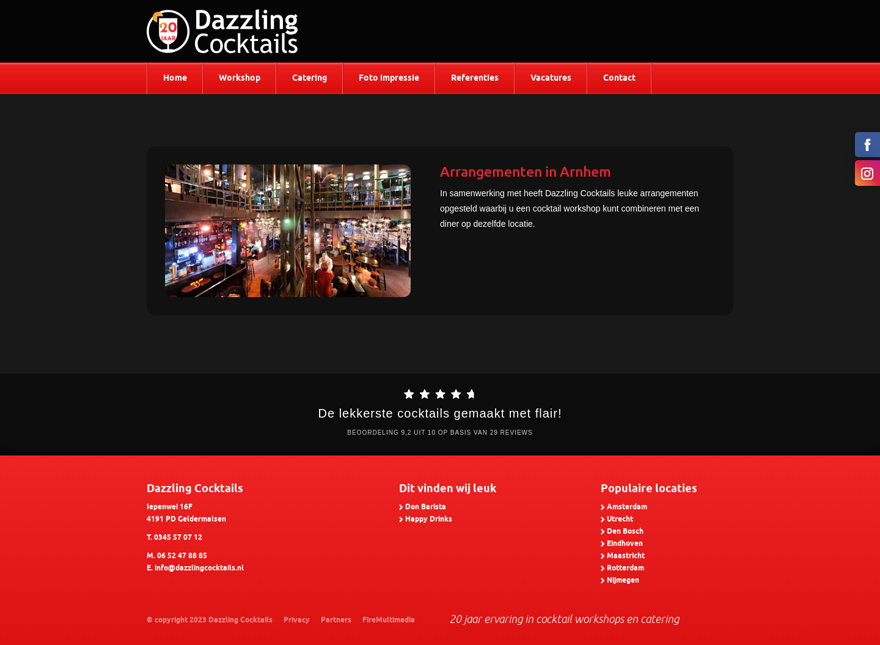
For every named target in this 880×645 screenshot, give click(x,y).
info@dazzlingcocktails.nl (199, 568)
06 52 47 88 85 (182, 556)
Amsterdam (627, 507)
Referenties (475, 78)
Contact (619, 78)
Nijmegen (623, 580)
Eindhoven (625, 544)
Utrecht (620, 519)
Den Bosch (625, 531)
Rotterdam (625, 568)
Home (175, 78)
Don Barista (425, 507)
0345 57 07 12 (178, 538)
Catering (309, 78)
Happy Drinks (428, 519)
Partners (336, 620)
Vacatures (550, 78)
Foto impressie (389, 78)
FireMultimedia (388, 620)
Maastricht (626, 556)
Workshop (239, 78)
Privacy (297, 620)
